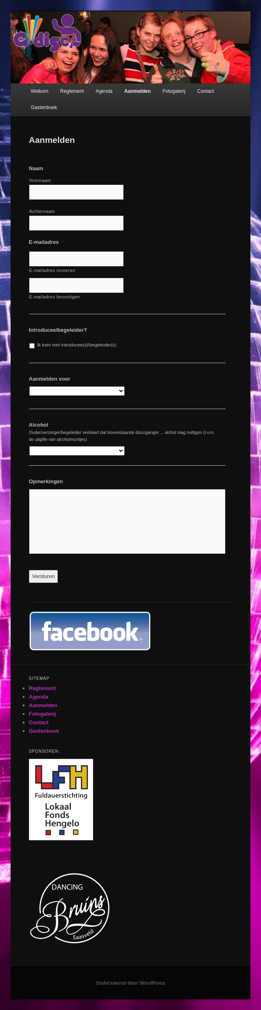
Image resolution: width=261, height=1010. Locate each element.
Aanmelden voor (52, 379)
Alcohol (41, 425)
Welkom (39, 91)
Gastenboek (44, 107)
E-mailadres (46, 242)
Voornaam (40, 180)
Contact (205, 91)
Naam (38, 168)
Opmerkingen (46, 481)
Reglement (72, 91)
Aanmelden (137, 91)
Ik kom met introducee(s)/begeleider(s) (76, 344)
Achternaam (42, 211)
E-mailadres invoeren (52, 270)
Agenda (104, 91)
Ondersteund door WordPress (130, 983)
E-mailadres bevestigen (54, 296)
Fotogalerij (173, 91)
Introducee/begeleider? (58, 330)
